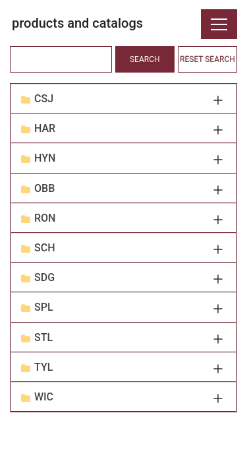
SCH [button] (44, 247)
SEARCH (145, 59)
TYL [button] (43, 367)
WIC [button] (43, 397)
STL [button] (43, 337)
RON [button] (44, 218)
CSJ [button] (43, 98)
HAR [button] (44, 128)
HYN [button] (44, 158)
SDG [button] (44, 277)
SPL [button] (43, 307)
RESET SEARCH (207, 59)
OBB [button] (44, 188)
